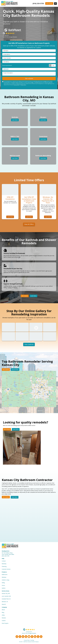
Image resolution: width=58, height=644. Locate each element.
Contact (4, 561)
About (3, 609)
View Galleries (29, 344)
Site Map (32, 640)
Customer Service (6, 569)
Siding (3, 582)
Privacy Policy (23, 84)
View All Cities (15, 369)
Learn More (10, 217)
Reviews (4, 618)
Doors (3, 585)
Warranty (4, 563)
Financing (4, 566)
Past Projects (5, 623)
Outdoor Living (5, 580)
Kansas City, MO (6, 593)
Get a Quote (49, 3)
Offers (3, 615)
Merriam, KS (5, 601)
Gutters (3, 588)
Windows (4, 577)
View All (4, 604)
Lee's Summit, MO (6, 596)
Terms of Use (16, 84)
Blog (3, 612)
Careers (4, 620)
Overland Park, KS (6, 599)
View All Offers (29, 224)
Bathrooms (4, 574)
